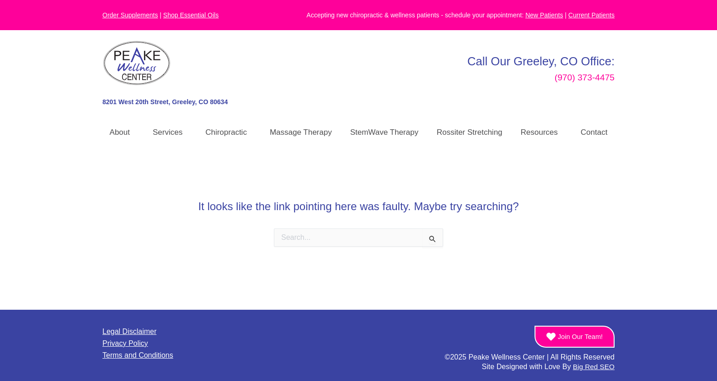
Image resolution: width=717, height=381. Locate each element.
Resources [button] (541, 132)
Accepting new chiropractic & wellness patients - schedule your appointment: (434, 15)
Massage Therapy (301, 132)
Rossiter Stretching (470, 132)
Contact (594, 132)
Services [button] (170, 132)
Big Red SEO (593, 366)
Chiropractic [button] (228, 132)
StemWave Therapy (384, 132)
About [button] (122, 132)
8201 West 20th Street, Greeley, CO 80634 (165, 102)
